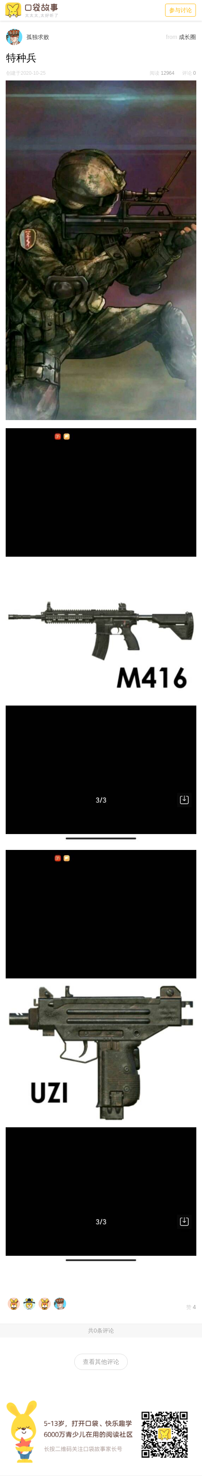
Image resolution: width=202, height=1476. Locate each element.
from (171, 37)
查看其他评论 (101, 1361)
